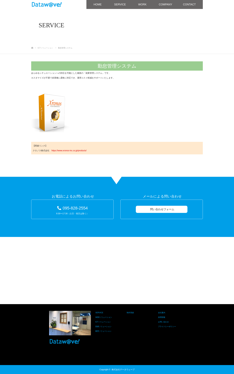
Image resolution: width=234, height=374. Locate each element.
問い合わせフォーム (162, 209)
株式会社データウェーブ (123, 369)
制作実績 (130, 313)
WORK (142, 4)
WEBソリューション (103, 317)
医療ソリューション (103, 326)
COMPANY (165, 4)
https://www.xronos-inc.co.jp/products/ (69, 150)
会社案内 (161, 313)
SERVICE (120, 4)
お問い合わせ (163, 322)
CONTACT (189, 4)
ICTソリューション (103, 322)
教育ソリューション (103, 331)
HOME (98, 4)
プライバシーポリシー (167, 326)
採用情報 (161, 317)
